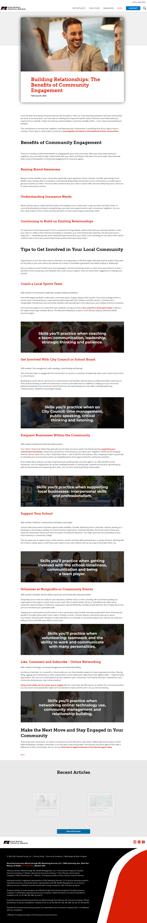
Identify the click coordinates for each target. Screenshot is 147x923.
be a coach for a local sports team (97, 308)
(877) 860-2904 (28, 866)
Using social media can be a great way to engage (42, 685)
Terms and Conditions (54, 856)
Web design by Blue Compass (75, 856)
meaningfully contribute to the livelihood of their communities (90, 131)
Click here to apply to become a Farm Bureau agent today (86, 747)
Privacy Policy (39, 856)
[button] (144, 8)
